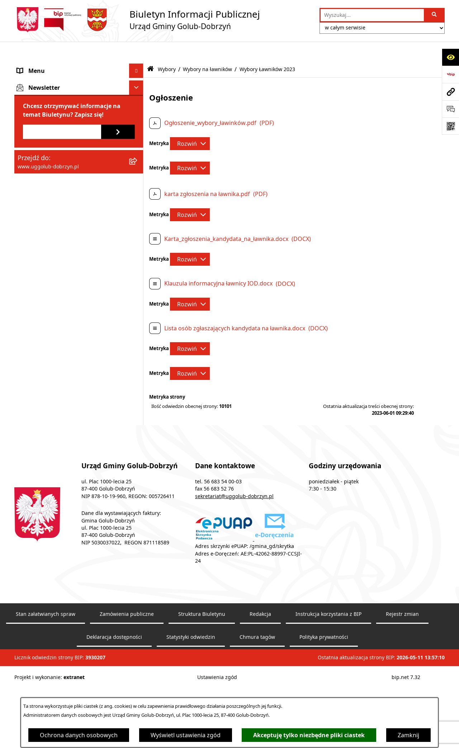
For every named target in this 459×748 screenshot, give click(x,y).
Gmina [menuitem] (26, 66)
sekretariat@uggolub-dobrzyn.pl (234, 575)
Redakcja (260, 692)
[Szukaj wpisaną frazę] (435, 15)
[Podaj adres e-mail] (62, 462)
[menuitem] (78, 198)
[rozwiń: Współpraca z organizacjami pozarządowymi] (138, 123)
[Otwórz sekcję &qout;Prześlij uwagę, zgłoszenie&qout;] (450, 108)
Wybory (167, 49)
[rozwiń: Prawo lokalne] (138, 146)
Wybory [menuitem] (27, 175)
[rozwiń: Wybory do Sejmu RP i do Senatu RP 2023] (138, 268)
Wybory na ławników (207, 49)
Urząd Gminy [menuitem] (35, 94)
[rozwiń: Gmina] (138, 66)
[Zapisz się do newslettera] (118, 462)
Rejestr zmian (402, 692)
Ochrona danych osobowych (79, 735)
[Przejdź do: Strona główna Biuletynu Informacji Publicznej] (150, 50)
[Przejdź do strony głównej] (137, 19)
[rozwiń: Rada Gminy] (138, 80)
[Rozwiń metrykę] (190, 123)
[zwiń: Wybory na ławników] (138, 361)
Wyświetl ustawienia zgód (186, 735)
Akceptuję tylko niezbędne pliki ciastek (309, 735)
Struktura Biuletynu (201, 692)
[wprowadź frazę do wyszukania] (372, 15)
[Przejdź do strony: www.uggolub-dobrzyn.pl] (450, 91)
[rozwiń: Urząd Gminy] (138, 94)
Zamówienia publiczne (127, 692)
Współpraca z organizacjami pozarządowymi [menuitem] (55, 127)
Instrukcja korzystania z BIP (328, 692)
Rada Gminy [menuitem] (33, 80)
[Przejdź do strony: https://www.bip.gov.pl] (450, 74)
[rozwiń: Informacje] (138, 161)
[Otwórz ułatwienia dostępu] (450, 57)
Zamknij (408, 735)
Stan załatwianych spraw (45, 692)
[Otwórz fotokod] (450, 126)
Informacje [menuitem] (32, 160)
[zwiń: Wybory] (138, 175)
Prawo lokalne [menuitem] (36, 146)
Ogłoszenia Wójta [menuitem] (41, 109)
